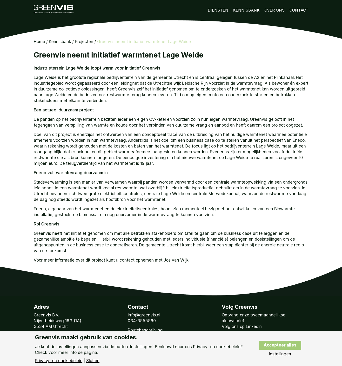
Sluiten (93, 361)
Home (39, 41)
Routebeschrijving (145, 330)
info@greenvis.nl (144, 315)
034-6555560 (142, 320)
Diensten (218, 10)
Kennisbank (246, 10)
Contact (298, 10)
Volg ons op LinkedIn (242, 326)
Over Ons (274, 10)
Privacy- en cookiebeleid (58, 361)
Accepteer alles (280, 345)
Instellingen (280, 354)
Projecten (84, 41)
